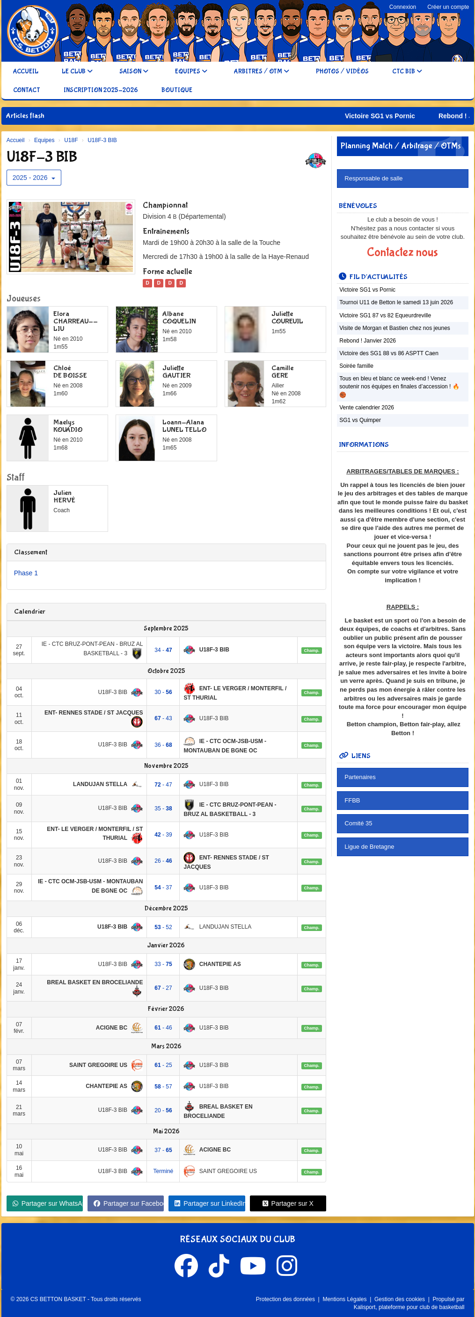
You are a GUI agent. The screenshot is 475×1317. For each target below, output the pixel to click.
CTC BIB (407, 71)
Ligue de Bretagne (369, 846)
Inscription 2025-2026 (101, 90)
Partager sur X (288, 1203)
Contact (26, 90)
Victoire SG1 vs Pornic (409, 116)
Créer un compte (448, 7)
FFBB (352, 800)
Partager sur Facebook (129, 1203)
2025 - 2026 (34, 177)
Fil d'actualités (373, 276)
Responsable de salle (373, 178)
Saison (133, 71)
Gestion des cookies (400, 1299)
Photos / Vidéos (342, 71)
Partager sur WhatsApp (48, 1203)
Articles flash (25, 115)
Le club (77, 71)
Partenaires (359, 776)
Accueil (25, 71)
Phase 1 (26, 573)
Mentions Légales (345, 1299)
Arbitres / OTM (261, 71)
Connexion (402, 7)
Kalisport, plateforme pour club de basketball (409, 1307)
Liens (355, 756)
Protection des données (286, 1299)
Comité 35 (358, 823)
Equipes (191, 71)
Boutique (176, 90)
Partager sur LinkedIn (210, 1203)
